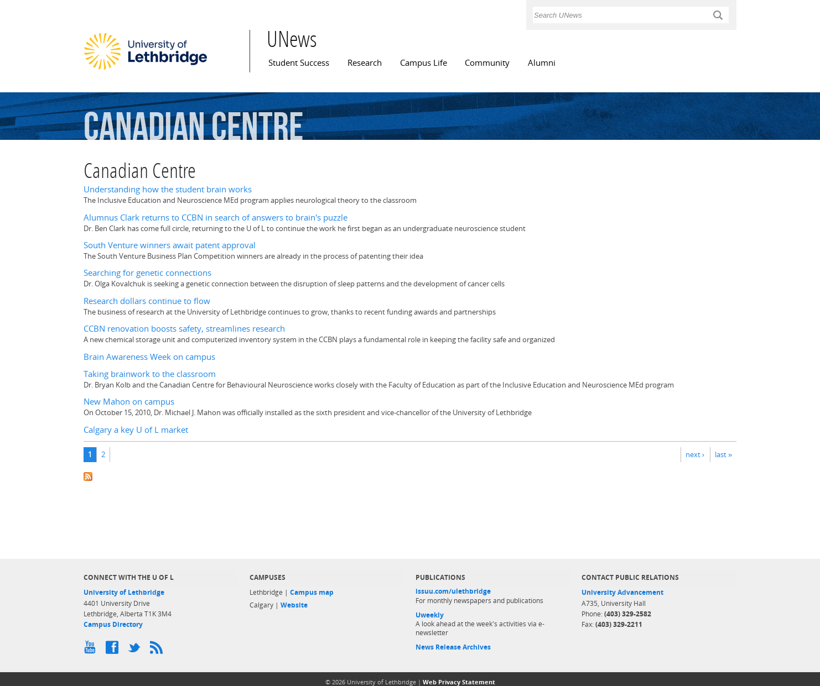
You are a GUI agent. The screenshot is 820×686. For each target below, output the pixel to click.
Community (487, 63)
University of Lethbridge (124, 592)
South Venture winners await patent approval (170, 245)
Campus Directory (113, 624)
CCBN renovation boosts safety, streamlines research (184, 328)
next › (695, 454)
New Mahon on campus (129, 401)
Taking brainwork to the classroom (150, 374)
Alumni (542, 63)
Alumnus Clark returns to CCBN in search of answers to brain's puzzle (215, 217)
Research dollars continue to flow (147, 301)
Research (364, 63)
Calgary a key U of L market (136, 430)
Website (294, 605)
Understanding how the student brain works (168, 189)
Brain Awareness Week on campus (149, 357)
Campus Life (423, 63)
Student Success (298, 63)
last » (723, 454)
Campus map (312, 592)
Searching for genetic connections (147, 273)
